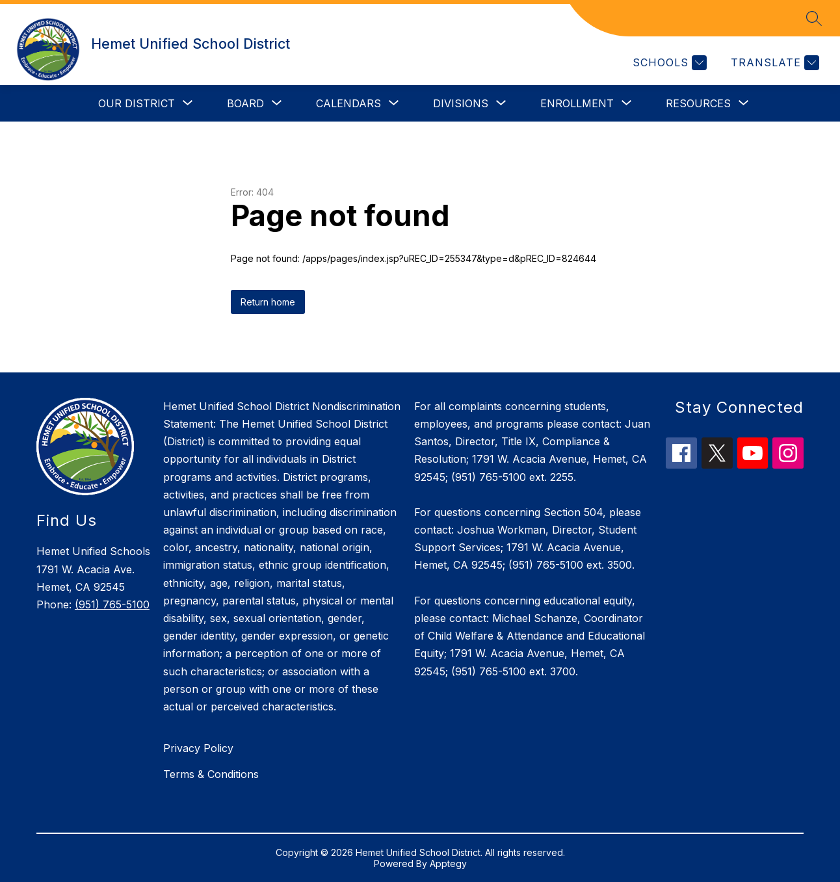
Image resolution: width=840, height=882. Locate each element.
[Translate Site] (773, 63)
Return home (268, 301)
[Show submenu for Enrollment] (577, 103)
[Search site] (814, 18)
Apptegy (448, 863)
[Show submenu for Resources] (698, 103)
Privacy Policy (198, 748)
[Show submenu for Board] (245, 103)
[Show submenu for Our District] (136, 103)
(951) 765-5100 (112, 604)
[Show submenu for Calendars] (348, 103)
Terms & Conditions (211, 774)
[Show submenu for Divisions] (460, 103)
